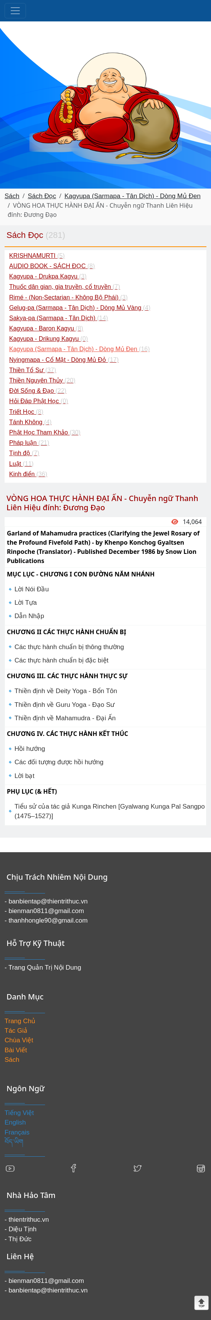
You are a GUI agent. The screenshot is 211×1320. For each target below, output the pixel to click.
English (15, 1122)
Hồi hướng (29, 748)
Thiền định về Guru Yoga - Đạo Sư (64, 704)
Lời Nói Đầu (31, 589)
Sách (12, 196)
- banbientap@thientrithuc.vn (46, 901)
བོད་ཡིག (14, 1142)
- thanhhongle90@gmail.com (46, 920)
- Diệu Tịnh (21, 1229)
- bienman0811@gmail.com (44, 911)
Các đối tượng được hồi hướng (58, 762)
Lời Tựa (25, 602)
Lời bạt (24, 776)
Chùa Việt (19, 1040)
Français (17, 1132)
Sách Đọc (42, 196)
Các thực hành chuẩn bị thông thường (69, 647)
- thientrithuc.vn (27, 1219)
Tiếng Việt (19, 1113)
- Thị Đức (18, 1239)
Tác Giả (16, 1030)
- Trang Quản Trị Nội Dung (43, 967)
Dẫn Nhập (29, 616)
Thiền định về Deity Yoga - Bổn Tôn (65, 691)
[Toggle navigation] (15, 10)
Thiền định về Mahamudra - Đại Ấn (65, 718)
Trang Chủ (20, 1021)
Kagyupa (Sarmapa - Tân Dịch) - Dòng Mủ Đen (132, 196)
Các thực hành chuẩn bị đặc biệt (61, 660)
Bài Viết (16, 1050)
